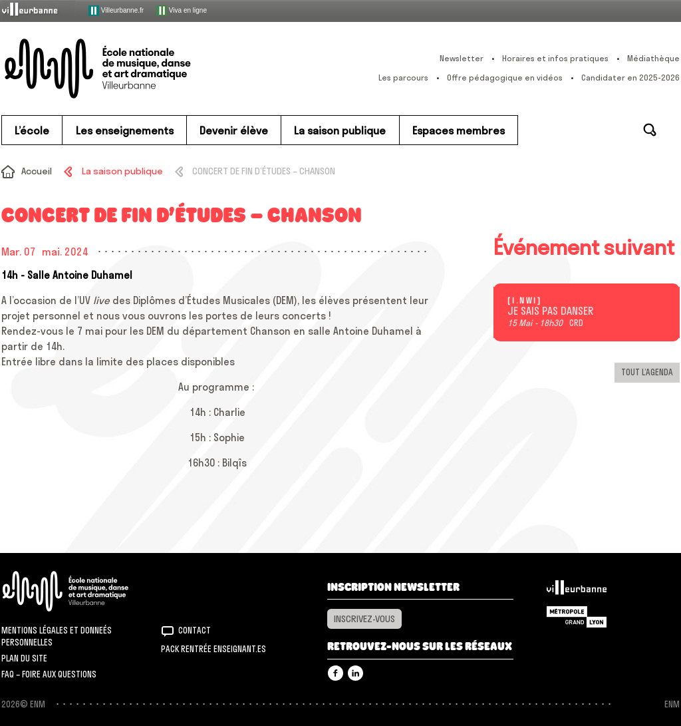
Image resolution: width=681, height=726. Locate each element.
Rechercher (650, 129)
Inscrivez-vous (364, 619)
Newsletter (461, 58)
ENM (82, 591)
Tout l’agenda (647, 372)
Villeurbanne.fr (116, 10)
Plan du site (24, 658)
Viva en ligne (181, 10)
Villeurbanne (577, 591)
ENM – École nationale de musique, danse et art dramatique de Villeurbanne (124, 68)
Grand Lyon (577, 617)
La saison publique (122, 171)
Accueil (36, 171)
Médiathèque (653, 58)
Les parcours (403, 78)
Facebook (335, 673)
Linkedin (355, 673)
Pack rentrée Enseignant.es (213, 648)
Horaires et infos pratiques (555, 58)
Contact (194, 630)
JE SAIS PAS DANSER (550, 311)
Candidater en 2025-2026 (630, 78)
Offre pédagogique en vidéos (505, 78)
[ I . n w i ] (523, 300)
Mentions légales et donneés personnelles (56, 636)
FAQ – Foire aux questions (48, 674)
